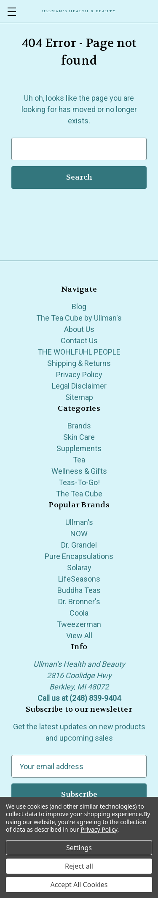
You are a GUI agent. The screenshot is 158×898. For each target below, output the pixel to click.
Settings (79, 847)
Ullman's (79, 522)
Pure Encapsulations (79, 556)
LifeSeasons (79, 578)
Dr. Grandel (79, 544)
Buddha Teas (79, 590)
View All (79, 635)
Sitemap (79, 397)
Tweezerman (79, 624)
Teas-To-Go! (79, 482)
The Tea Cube (79, 493)
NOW (79, 533)
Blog (79, 306)
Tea (79, 459)
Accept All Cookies (79, 884)
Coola (79, 612)
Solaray (79, 567)
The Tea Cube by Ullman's (79, 317)
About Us (79, 329)
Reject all (79, 866)
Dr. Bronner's (79, 601)
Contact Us (79, 340)
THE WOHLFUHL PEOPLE (79, 351)
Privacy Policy (79, 374)
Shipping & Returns (79, 363)
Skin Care (79, 437)
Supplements (79, 448)
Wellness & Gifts (79, 471)
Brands (79, 425)
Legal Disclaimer (79, 385)
